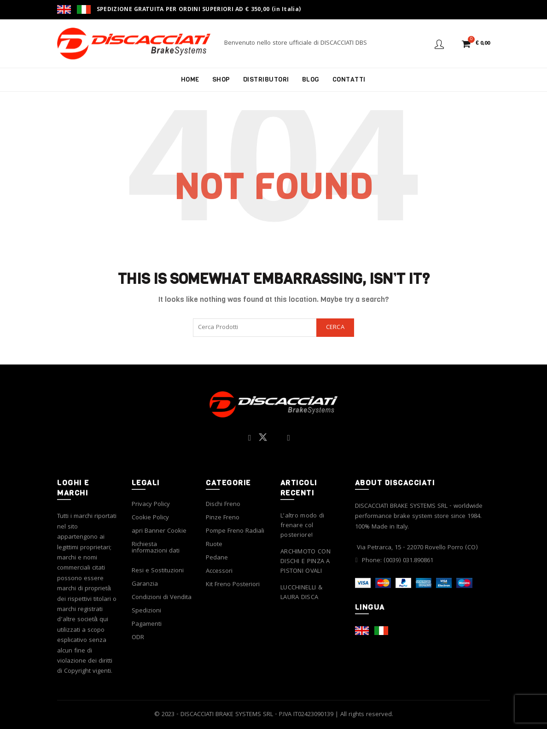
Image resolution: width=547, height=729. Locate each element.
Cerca (335, 328)
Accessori (219, 571)
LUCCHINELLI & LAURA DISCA (301, 593)
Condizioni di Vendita (162, 598)
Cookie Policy (150, 518)
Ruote (214, 545)
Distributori (266, 79)
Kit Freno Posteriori (233, 585)
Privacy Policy (151, 505)
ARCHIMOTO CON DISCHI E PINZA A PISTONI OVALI (305, 561)
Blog (311, 79)
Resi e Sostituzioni (158, 571)
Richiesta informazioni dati (156, 548)
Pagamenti (147, 624)
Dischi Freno (223, 505)
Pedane (217, 558)
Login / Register (439, 44)
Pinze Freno (222, 518)
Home (190, 79)
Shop (221, 79)
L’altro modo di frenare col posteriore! (302, 526)
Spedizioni (146, 611)
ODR (138, 638)
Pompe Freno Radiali (235, 531)
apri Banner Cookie (159, 531)
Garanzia (145, 584)
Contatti (349, 79)
